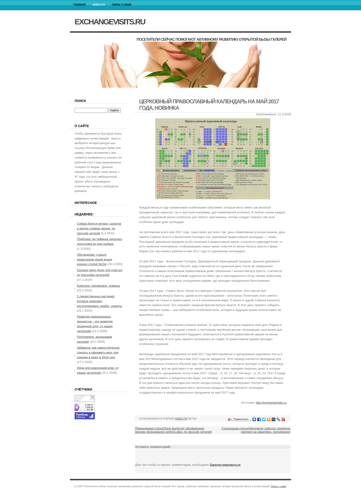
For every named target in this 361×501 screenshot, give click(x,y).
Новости (99, 4)
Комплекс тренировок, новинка (98, 285)
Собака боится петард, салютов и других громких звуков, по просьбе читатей (99, 228)
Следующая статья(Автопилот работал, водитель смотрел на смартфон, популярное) (255, 430)
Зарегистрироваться (225, 464)
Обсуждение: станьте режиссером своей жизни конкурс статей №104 (94, 259)
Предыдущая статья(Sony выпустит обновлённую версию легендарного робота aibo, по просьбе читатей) (173, 430)
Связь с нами (121, 4)
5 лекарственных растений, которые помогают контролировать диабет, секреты (99, 301)
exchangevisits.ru (110, 21)
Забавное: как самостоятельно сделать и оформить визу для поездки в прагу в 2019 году (98, 352)
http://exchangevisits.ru (271, 402)
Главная (79, 4)
